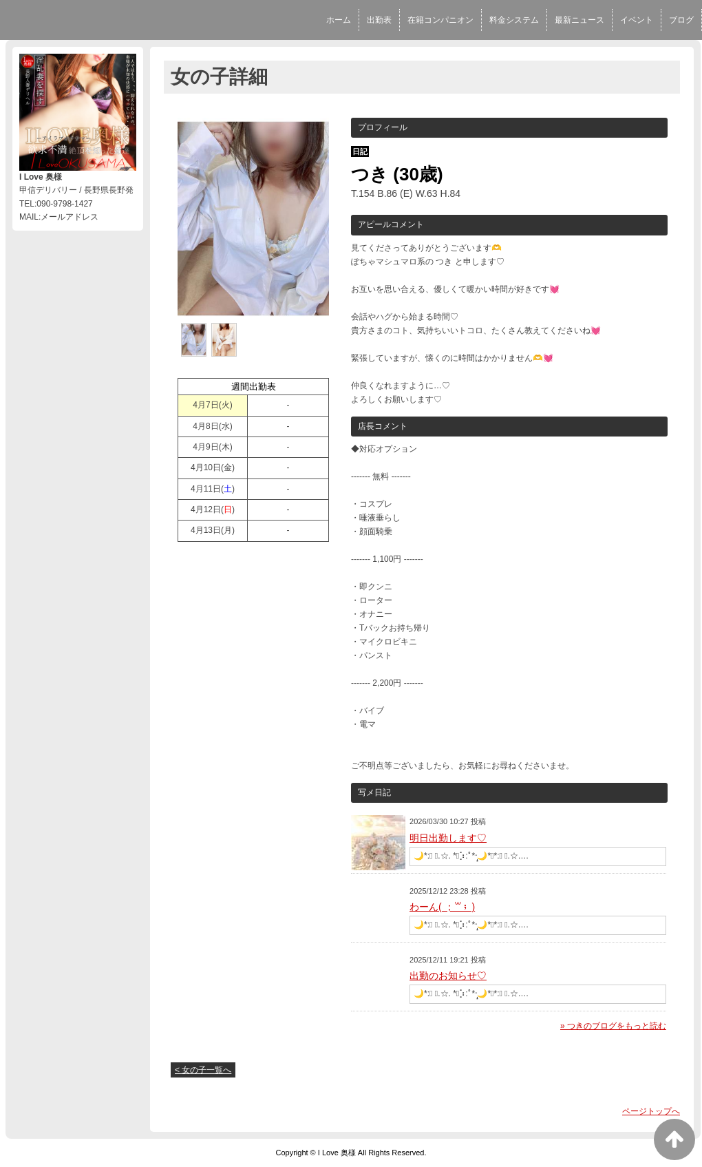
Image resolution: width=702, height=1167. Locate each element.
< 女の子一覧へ (203, 1070)
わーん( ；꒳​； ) (442, 906)
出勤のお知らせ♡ (448, 975)
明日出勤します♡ (448, 837)
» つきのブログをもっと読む (613, 1026)
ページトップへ (651, 1111)
